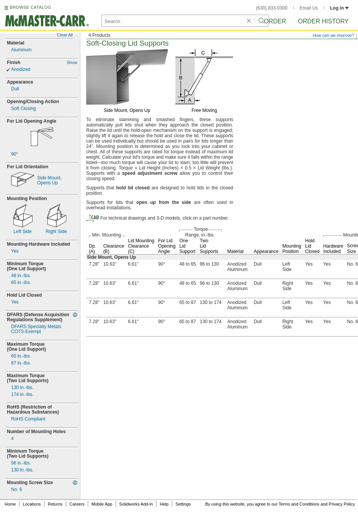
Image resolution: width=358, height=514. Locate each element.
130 (22, 387)
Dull (15, 89)
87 (21, 363)
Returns (55, 504)
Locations (32, 504)
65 (21, 282)
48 (21, 275)
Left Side (22, 231)
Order (275, 21)
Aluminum (21, 50)
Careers (76, 504)
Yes (15, 251)
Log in (339, 8)
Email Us (308, 8)
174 (22, 394)
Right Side (56, 231)
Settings (183, 504)
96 (21, 463)
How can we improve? (333, 35)
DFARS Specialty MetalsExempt (36, 329)
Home (10, 504)
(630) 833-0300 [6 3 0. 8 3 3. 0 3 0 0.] (272, 8)
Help (164, 504)
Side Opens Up (49, 181)
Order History (323, 21)
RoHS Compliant (28, 419)
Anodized (20, 69)
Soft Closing (23, 108)
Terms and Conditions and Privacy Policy (317, 504)
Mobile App (102, 504)
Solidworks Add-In (136, 504)
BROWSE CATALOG (30, 7)
